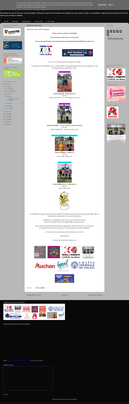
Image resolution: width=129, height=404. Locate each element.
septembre (10, 91)
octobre (9, 89)
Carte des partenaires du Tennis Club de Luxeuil (18, 360)
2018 (7, 86)
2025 (7, 84)
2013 (7, 121)
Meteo (110, 38)
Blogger (74, 399)
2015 (7, 116)
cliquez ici (72, 240)
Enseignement (26, 21)
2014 (7, 119)
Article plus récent (33, 295)
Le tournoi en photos (60, 240)
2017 (7, 111)
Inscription (15, 21)
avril (8, 96)
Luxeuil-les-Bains (30, 367)
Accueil (6, 21)
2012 (7, 124)
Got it (110, 5)
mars (8, 103)
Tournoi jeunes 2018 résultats (12, 99)
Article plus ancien (95, 295)
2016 (7, 114)
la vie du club (38, 21)
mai (8, 94)
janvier (9, 108)
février (9, 106)
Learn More (102, 5)
